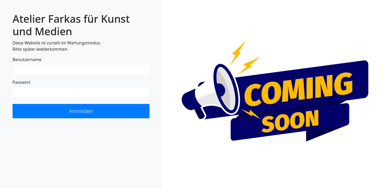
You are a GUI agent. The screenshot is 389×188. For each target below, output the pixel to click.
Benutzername (27, 59)
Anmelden (81, 111)
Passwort (22, 82)
